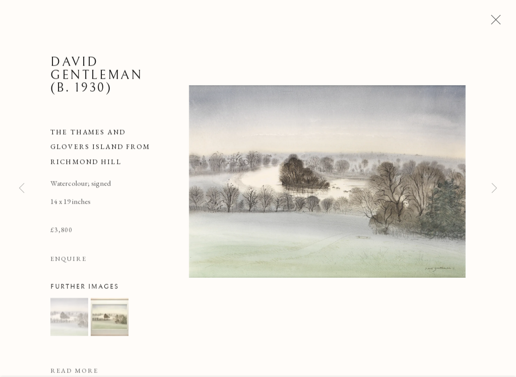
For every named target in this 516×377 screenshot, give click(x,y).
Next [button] (494, 188)
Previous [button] (21, 188)
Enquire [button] (68, 261)
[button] (69, 319)
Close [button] (493, 22)
